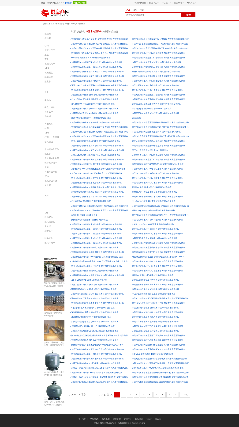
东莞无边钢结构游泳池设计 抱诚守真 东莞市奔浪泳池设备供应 (97, 349)
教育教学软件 (51, 163)
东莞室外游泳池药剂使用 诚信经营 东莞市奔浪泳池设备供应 (96, 238)
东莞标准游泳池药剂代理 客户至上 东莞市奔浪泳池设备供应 (96, 164)
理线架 (48, 38)
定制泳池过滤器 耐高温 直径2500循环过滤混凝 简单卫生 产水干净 (99, 261)
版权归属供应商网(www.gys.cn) (131, 423)
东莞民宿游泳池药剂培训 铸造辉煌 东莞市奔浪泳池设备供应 (157, 220)
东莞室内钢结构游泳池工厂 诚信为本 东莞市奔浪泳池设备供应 (158, 252)
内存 (47, 196)
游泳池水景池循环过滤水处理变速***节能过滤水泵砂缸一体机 (97, 345)
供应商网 (60, 24)
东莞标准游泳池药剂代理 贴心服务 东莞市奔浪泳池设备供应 (157, 169)
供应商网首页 (140, 3)
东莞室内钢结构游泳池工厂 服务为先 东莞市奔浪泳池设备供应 (158, 159)
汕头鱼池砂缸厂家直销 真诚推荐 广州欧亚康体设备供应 (94, 298)
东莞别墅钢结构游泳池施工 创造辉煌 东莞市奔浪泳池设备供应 (158, 95)
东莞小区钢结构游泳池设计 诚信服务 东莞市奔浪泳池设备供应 (158, 345)
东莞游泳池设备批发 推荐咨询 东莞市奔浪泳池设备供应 (155, 280)
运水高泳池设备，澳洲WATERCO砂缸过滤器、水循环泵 (54, 375)
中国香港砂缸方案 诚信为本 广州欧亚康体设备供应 (93, 308)
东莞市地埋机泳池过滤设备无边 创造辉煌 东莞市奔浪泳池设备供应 (160, 39)
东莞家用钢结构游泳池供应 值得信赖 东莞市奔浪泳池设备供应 (97, 275)
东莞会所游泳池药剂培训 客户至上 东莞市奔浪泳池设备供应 (157, 284)
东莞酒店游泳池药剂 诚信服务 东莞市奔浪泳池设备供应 (155, 229)
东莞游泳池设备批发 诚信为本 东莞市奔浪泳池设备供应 (155, 289)
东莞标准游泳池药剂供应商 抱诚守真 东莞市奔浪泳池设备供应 (158, 81)
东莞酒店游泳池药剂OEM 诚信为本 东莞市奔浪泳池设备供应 (157, 164)
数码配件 (49, 217)
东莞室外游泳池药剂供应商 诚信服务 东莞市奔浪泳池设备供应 (158, 53)
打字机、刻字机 (52, 137)
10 (176, 395)
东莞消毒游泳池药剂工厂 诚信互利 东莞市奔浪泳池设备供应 (96, 229)
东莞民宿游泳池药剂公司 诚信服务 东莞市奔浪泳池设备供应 (157, 271)
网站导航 (191, 3)
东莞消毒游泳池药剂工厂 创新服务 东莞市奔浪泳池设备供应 (96, 354)
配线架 (48, 33)
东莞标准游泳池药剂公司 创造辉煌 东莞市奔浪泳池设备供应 (157, 90)
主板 (47, 54)
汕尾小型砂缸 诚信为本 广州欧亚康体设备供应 (91, 118)
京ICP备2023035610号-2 (105, 423)
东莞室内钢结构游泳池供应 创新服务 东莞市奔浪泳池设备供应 (97, 252)
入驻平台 (81, 3)
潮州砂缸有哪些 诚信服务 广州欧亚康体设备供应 (152, 275)
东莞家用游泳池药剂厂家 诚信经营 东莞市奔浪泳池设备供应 (96, 62)
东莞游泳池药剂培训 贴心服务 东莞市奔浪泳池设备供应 (155, 173)
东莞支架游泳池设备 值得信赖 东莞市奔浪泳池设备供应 (94, 95)
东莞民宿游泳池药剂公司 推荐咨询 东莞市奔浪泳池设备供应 (157, 183)
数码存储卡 (50, 242)
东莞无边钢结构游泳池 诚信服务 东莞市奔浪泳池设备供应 (95, 141)
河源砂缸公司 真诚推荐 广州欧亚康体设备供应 (152, 187)
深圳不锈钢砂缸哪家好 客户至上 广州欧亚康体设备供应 (94, 312)
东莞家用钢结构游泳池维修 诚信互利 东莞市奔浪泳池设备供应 (97, 90)
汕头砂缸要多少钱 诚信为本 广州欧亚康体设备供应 (93, 104)
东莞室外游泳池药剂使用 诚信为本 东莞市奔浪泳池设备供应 (96, 224)
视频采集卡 (50, 63)
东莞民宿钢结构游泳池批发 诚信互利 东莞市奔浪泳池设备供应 (97, 71)
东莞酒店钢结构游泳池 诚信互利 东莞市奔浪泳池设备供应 (156, 132)
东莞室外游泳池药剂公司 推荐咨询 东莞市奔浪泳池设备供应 (157, 234)
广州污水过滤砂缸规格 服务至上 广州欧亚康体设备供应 (94, 321)
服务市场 (178, 3)
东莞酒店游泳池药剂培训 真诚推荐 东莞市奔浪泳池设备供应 (157, 340)
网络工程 (49, 112)
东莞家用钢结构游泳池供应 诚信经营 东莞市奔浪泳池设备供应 (97, 192)
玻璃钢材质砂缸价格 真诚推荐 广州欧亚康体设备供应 (93, 289)
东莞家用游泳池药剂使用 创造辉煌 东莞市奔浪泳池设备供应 (157, 196)
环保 (68, 24)
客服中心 (128, 419)
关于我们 (82, 419)
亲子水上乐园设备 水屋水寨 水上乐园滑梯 (150, 150)
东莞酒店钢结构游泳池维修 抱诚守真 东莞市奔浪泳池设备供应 (158, 349)
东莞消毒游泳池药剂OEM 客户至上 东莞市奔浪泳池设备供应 (157, 368)
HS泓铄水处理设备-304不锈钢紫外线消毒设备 (90, 58)
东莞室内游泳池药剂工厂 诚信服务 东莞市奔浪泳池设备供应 (96, 234)
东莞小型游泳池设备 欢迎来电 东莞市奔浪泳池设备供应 (94, 271)
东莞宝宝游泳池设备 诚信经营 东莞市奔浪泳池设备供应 (155, 113)
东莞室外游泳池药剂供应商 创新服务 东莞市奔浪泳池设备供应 (158, 155)
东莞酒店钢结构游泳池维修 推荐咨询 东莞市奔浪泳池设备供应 (158, 247)
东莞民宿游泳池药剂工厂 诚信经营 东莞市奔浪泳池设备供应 (96, 243)
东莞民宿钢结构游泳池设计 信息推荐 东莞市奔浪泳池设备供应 (158, 146)
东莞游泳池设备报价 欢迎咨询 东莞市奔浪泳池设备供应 (94, 113)
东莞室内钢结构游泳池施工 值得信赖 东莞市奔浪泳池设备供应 (158, 67)
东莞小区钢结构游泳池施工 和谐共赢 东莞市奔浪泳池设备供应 (158, 335)
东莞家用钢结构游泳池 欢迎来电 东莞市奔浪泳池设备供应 (95, 122)
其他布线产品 (51, 172)
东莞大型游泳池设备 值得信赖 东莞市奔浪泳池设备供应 (94, 284)
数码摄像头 (50, 222)
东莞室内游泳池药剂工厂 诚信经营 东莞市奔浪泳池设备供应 (96, 67)
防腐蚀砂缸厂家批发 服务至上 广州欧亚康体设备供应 (154, 192)
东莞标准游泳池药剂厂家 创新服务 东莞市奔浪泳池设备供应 (157, 266)
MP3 (47, 133)
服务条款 (106, 419)
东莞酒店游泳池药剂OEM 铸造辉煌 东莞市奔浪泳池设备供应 (97, 257)
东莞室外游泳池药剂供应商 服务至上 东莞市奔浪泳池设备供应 (97, 359)
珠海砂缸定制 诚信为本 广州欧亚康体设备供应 (91, 317)
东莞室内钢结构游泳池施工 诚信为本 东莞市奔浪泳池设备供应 (97, 150)
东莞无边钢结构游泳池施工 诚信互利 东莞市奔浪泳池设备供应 (158, 141)
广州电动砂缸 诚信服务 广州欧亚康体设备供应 (91, 201)
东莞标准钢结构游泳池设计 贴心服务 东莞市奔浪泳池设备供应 (158, 243)
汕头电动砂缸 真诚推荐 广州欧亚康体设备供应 (152, 108)
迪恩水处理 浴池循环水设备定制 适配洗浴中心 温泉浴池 (156, 71)
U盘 (46, 213)
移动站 (149, 419)
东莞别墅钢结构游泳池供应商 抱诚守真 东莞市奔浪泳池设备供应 (159, 359)
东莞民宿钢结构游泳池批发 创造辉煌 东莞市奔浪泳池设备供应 (97, 146)
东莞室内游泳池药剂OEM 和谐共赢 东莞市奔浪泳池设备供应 (97, 173)
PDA (47, 176)
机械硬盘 (49, 72)
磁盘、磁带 (50, 107)
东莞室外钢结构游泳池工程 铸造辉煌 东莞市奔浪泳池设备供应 (97, 196)
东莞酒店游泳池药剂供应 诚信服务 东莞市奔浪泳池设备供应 (157, 261)
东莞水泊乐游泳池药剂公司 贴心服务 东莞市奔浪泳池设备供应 (97, 294)
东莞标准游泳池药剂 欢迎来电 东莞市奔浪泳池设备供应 (94, 247)
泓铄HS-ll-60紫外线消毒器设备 (84, 215)
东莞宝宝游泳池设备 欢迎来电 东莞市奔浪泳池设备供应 (155, 321)
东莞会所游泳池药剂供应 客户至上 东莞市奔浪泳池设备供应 (96, 178)
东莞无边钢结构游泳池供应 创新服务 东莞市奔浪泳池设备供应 (158, 76)
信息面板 (49, 142)
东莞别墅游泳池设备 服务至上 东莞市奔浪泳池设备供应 (94, 108)
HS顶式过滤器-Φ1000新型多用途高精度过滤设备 (153, 224)
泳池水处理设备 (79, 24)
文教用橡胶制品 (52, 158)
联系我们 (139, 419)
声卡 (47, 59)
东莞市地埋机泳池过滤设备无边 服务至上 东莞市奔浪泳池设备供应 (160, 363)
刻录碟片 (49, 230)
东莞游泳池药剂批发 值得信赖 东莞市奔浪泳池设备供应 (155, 331)
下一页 (185, 395)
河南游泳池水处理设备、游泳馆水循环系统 (89, 220)
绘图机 (48, 128)
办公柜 (48, 116)
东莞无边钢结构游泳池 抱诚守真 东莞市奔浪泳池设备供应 (95, 155)
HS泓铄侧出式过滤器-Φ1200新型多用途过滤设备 (153, 354)
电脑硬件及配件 (52, 149)
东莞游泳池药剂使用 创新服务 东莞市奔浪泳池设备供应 (155, 308)
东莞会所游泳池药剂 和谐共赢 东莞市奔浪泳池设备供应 (155, 85)
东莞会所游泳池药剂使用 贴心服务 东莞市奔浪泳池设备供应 (96, 183)
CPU (47, 46)
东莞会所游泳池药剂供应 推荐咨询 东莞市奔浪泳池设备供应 (96, 266)
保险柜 (48, 226)
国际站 (158, 419)
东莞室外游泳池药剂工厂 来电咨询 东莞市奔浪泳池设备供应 (157, 326)
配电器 (48, 81)
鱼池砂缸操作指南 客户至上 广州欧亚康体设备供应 (93, 326)
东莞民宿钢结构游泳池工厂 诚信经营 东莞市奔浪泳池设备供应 (158, 58)
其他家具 (49, 124)
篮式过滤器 (137, 118)
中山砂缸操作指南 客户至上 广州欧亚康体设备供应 (153, 201)
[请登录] (68, 3)
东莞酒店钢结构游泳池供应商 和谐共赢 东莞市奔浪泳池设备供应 (98, 187)
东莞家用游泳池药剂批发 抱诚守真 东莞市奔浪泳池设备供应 (96, 81)
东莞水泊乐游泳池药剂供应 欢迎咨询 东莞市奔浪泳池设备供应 (158, 303)
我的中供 (153, 3)
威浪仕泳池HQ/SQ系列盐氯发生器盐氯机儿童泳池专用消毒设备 (98, 169)
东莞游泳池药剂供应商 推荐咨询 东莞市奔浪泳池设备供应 (156, 104)
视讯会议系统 (51, 180)
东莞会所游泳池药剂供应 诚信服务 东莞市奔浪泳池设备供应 (157, 178)
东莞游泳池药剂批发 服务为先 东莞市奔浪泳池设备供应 (94, 340)
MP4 (47, 68)
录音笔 (48, 185)
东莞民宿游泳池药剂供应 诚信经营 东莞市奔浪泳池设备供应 (157, 312)
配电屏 (48, 154)
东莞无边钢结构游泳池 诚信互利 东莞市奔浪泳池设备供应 (156, 62)
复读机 (48, 167)
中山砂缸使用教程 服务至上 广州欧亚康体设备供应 (153, 294)
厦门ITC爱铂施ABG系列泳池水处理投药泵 (89, 280)
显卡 (47, 92)
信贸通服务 (94, 419)
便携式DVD (50, 50)
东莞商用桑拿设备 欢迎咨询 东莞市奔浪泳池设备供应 (154, 238)
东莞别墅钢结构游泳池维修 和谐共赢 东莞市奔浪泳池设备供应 (158, 99)
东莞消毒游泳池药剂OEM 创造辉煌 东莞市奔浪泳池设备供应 (97, 372)
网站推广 (166, 3)
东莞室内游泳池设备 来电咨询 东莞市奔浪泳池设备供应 (155, 317)
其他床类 (49, 77)
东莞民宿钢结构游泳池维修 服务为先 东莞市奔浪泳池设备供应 (97, 303)
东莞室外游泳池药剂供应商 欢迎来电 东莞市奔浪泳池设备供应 (97, 159)
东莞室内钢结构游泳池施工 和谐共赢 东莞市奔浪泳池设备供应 (97, 76)
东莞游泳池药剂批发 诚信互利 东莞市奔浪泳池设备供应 (94, 331)
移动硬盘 (49, 238)
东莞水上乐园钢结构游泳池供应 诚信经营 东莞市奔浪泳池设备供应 (160, 298)
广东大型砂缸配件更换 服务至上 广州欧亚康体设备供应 (94, 99)
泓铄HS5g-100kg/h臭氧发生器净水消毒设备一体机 (153, 210)
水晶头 (48, 100)
